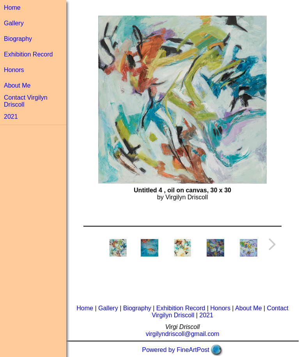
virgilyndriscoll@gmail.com (183, 334)
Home (12, 7)
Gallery (14, 23)
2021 (11, 116)
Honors (14, 70)
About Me (17, 85)
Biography (18, 38)
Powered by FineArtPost (175, 349)
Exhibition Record (28, 54)
